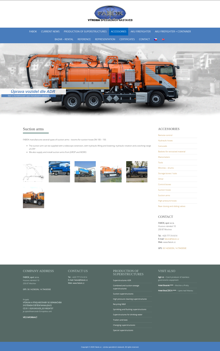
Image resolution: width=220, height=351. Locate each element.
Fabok (33, 31)
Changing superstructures (124, 325)
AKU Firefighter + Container (173, 31)
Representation (105, 39)
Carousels (162, 146)
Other (160, 178)
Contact (144, 39)
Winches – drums (166, 167)
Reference (84, 39)
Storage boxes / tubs (167, 173)
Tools (160, 162)
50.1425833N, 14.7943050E (174, 248)
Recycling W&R (119, 304)
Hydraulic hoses (165, 140)
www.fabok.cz (78, 283)
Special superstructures (123, 330)
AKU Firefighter (141, 31)
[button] (4, 79)
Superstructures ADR (122, 280)
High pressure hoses (167, 200)
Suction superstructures (123, 293)
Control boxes (164, 184)
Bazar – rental (64, 39)
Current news (50, 31)
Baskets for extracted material (171, 151)
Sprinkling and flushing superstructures (129, 309)
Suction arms (164, 195)
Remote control (165, 135)
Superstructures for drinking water (127, 314)
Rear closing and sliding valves (171, 206)
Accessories (118, 31)
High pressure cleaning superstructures (130, 299)
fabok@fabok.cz (172, 239)
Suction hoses (164, 189)
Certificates (127, 39)
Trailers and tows (120, 320)
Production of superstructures (85, 31)
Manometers (164, 157)
